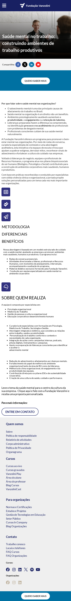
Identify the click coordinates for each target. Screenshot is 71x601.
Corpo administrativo (17, 443)
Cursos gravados (15, 470)
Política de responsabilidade (21, 435)
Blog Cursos (12, 485)
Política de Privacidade (18, 447)
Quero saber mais (35, 80)
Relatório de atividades (18, 439)
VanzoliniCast (13, 489)
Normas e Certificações (19, 507)
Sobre (9, 431)
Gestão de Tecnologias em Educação (25, 514)
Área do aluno (13, 477)
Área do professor (16, 481)
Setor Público (13, 518)
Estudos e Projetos (16, 511)
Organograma (14, 451)
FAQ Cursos (12, 551)
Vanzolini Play (13, 473)
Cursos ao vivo (14, 466)
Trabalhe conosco (15, 544)
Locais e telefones (15, 548)
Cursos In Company (16, 522)
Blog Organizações (16, 526)
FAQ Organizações (16, 555)
